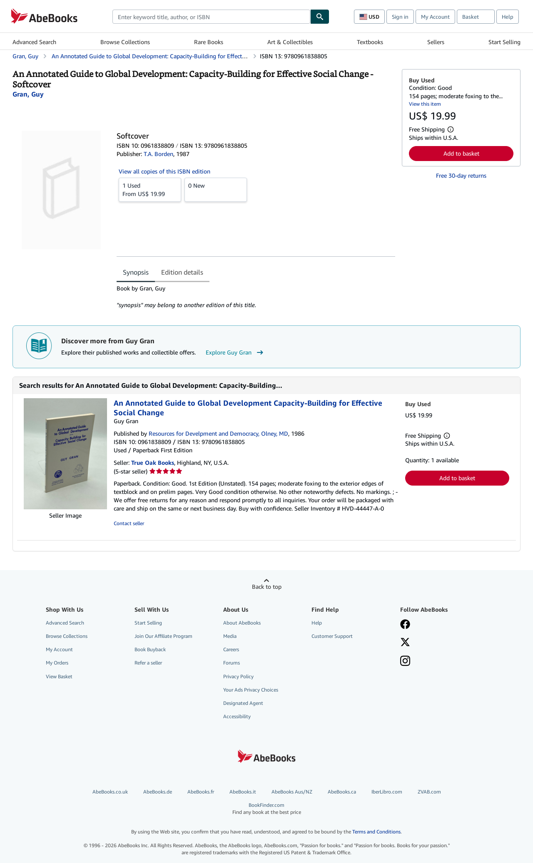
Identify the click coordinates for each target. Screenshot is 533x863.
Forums (231, 663)
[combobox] (211, 17)
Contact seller (129, 523)
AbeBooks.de (157, 792)
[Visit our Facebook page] (405, 625)
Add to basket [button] (461, 153)
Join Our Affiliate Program (163, 636)
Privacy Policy (238, 676)
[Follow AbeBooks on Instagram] (405, 661)
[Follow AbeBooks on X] (405, 643)
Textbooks (370, 41)
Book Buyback (150, 649)
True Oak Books (152, 462)
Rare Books (208, 41)
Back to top (266, 586)
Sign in (400, 16)
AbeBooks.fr (200, 792)
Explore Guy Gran (235, 352)
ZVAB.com (429, 792)
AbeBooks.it (242, 792)
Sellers (435, 41)
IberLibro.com (386, 792)
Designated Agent (243, 703)
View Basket (59, 676)
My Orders (57, 663)
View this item (425, 104)
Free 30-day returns (461, 175)
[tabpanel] (256, 296)
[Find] (320, 17)
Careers (231, 649)
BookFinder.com (266, 809)
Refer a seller (148, 663)
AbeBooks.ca (342, 792)
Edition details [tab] (182, 272)
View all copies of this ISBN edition (164, 171)
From (149, 189)
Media (230, 636)
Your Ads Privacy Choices (250, 690)
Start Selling (504, 41)
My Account (435, 16)
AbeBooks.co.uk (110, 792)
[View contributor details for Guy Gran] (28, 94)
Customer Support (332, 636)
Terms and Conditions (376, 831)
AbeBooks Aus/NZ (291, 792)
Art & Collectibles (290, 41)
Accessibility (237, 716)
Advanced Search (34, 41)
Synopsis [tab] (136, 272)
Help (507, 16)
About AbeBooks (242, 623)
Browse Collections (125, 41)
